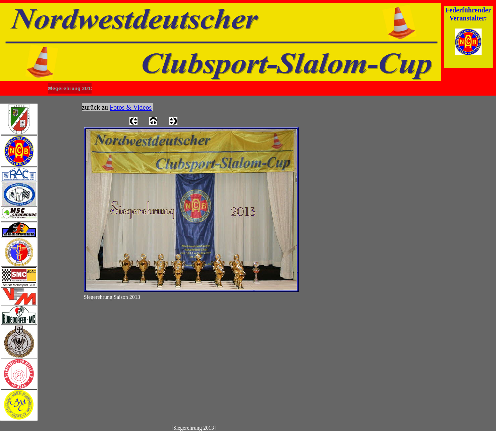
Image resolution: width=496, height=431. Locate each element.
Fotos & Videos (131, 107)
